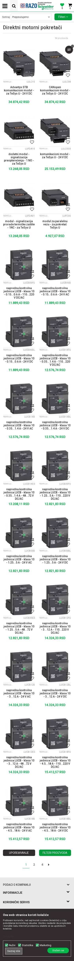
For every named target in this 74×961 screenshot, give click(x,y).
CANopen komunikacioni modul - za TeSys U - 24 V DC (55, 90)
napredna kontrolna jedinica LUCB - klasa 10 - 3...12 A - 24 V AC (19, 693)
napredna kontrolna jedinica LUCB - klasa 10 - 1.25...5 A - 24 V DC (55, 559)
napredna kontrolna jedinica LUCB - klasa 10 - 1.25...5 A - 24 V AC (19, 559)
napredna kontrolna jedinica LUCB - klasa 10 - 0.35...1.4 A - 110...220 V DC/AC (55, 360)
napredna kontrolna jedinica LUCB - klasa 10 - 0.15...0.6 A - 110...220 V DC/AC (19, 292)
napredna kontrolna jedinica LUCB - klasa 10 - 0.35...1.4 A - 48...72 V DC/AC (19, 494)
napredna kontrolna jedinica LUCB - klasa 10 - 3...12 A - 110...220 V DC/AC (55, 628)
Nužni (12, 945)
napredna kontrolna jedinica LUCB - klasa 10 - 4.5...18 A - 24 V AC (19, 827)
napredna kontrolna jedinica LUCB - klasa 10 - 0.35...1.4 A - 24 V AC (19, 425)
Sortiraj (6, 17)
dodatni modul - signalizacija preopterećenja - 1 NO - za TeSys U (19, 158)
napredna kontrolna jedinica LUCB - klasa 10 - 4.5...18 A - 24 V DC (55, 827)
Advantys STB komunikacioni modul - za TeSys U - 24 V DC (19, 90)
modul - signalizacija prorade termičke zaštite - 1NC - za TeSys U (19, 224)
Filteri (63, 17)
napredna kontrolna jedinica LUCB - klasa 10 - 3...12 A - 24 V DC (55, 693)
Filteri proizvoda (55, 852)
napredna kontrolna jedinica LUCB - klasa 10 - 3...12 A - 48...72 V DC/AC (19, 762)
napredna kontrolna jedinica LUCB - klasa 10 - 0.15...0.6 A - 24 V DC (19, 358)
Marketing (45, 945)
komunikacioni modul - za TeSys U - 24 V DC (55, 155)
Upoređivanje (19, 852)
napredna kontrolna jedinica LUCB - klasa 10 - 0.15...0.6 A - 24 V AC (55, 291)
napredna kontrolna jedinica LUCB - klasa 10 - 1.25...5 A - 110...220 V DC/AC (55, 494)
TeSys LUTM (8, 82)
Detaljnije (8, 936)
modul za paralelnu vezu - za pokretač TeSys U (54, 224)
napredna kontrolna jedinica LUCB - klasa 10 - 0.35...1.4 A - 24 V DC (55, 425)
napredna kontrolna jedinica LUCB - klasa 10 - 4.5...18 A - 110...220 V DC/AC (55, 762)
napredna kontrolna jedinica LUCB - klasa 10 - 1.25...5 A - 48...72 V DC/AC (19, 628)
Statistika (27, 945)
